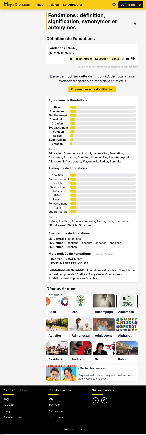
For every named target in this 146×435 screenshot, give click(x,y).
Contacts (54, 401)
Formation (116, 150)
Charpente (55, 155)
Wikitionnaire (131, 66)
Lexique (9, 401)
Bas (104, 155)
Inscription (55, 413)
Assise (57, 133)
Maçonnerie (90, 159)
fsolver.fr (109, 251)
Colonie (96, 155)
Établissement (57, 112)
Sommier (115, 159)
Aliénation (55, 159)
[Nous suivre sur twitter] (96, 397)
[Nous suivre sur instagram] (104, 397)
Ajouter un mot (14, 413)
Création (57, 121)
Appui (125, 155)
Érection (57, 141)
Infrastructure (72, 159)
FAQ (51, 395)
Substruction (57, 137)
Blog (6, 407)
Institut (86, 150)
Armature (70, 155)
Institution (57, 129)
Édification (55, 150)
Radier (104, 159)
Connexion (55, 407)
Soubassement (58, 125)
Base (57, 104)
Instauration (100, 150)
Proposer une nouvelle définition (92, 86)
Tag (6, 395)
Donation (83, 155)
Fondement (57, 108)
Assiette (114, 155)
